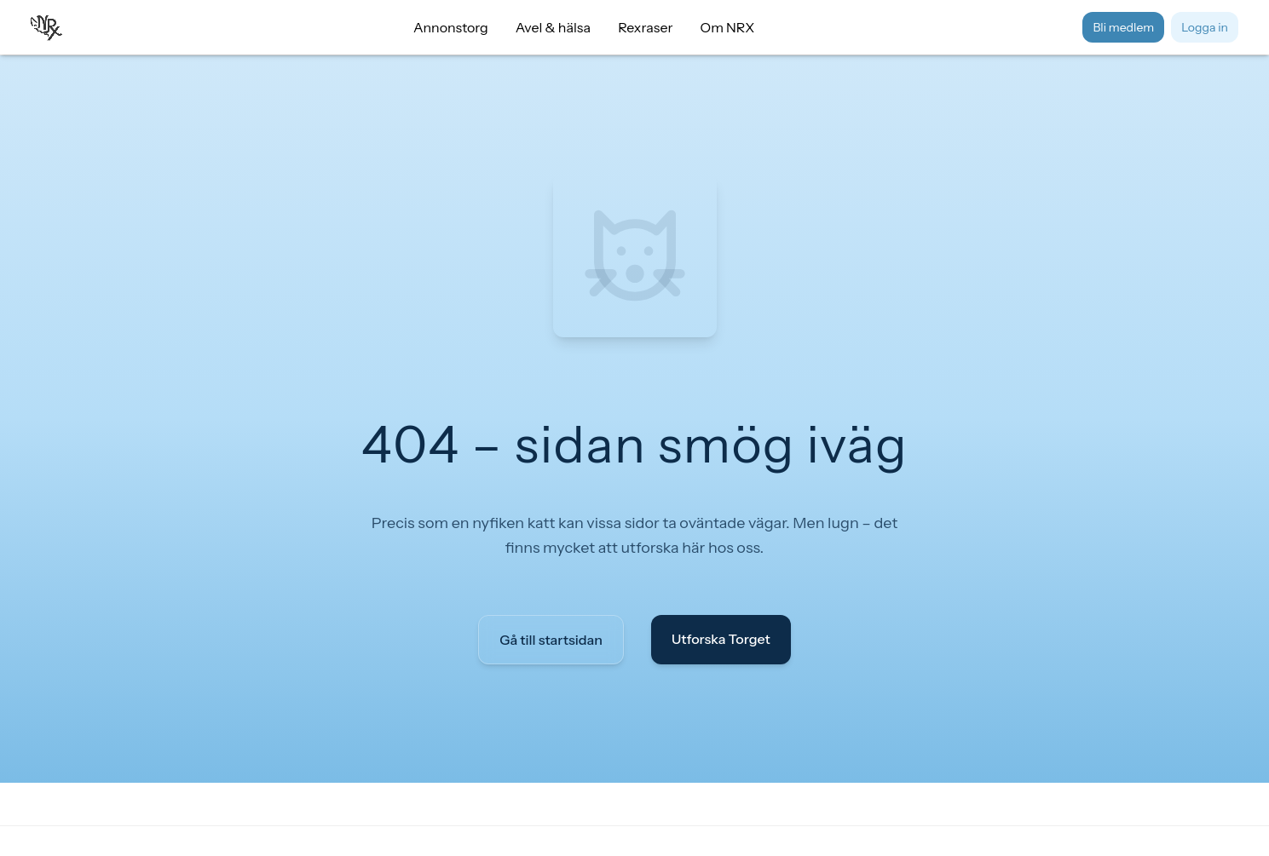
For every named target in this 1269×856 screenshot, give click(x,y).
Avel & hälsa (553, 27)
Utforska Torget (721, 638)
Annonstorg (450, 27)
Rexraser (645, 27)
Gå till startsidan (551, 639)
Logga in (1204, 27)
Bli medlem (1123, 27)
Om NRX (728, 27)
